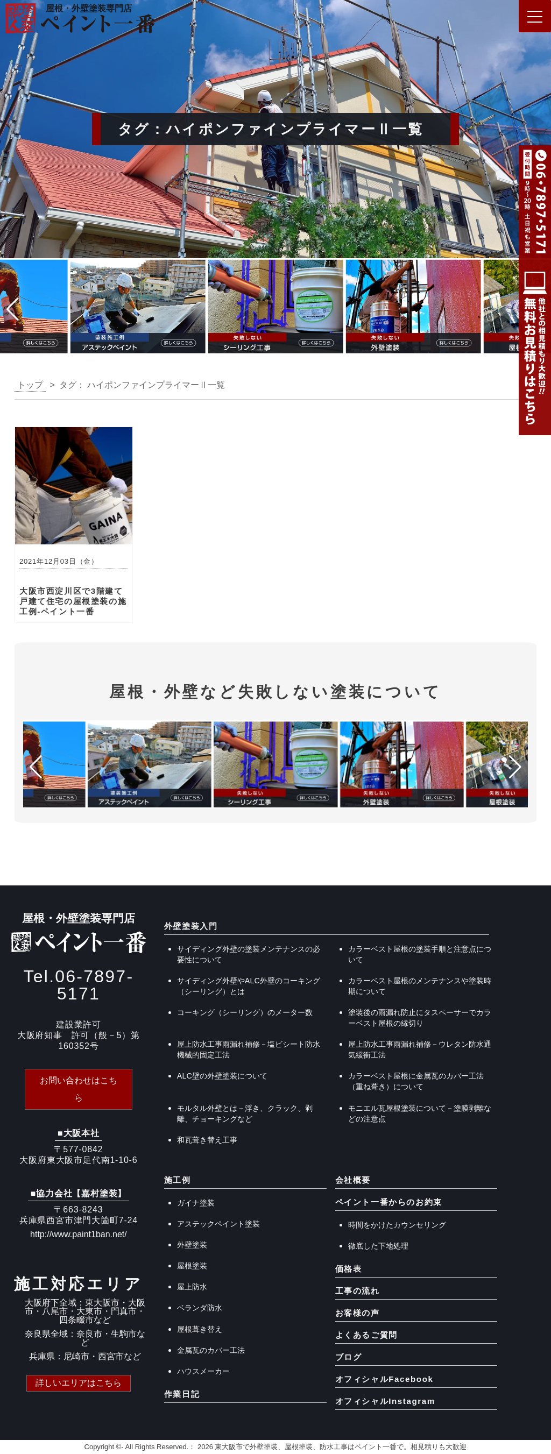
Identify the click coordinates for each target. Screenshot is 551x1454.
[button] (12, 309)
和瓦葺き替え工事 (207, 1140)
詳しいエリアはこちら (79, 1382)
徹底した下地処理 (378, 1246)
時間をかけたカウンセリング (397, 1225)
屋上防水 (192, 1286)
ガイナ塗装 (196, 1202)
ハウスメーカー (203, 1371)
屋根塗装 (192, 1265)
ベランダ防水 (199, 1307)
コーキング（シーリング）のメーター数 (245, 1012)
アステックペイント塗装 (218, 1223)
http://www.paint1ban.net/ (78, 1234)
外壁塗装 (192, 1244)
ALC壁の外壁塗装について (222, 1076)
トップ (30, 384)
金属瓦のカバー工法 (211, 1350)
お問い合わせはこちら (78, 1089)
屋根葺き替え (199, 1329)
